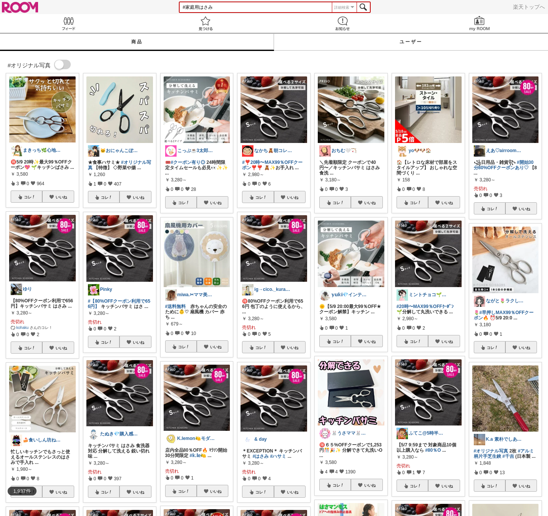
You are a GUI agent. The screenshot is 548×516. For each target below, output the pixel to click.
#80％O (433, 450)
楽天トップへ (529, 7)
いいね (61, 197)
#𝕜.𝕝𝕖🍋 (198, 455)
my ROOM (479, 23)
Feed (68, 23)
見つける (205, 23)
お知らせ (342, 23)
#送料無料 (175, 306)
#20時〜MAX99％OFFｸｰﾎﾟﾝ (425, 306)
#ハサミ (278, 456)
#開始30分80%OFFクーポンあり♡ (504, 165)
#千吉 (508, 456)
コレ (29, 197)
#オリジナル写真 (491, 451)
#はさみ (261, 456)
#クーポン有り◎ (188, 162)
